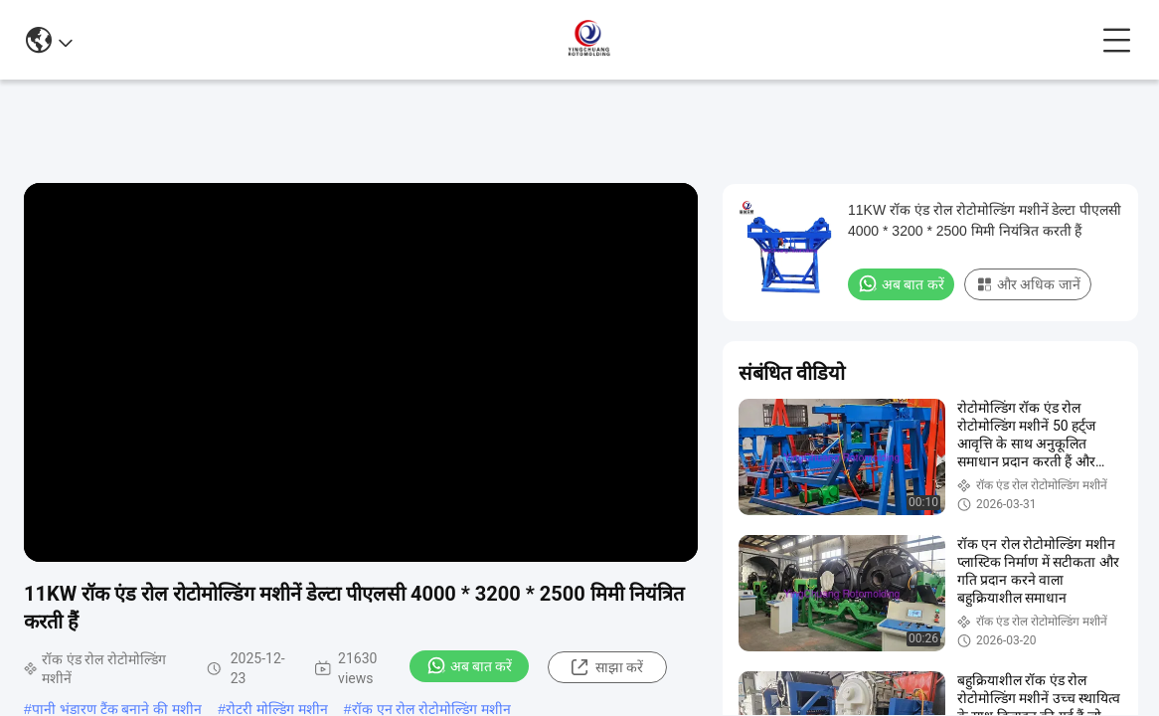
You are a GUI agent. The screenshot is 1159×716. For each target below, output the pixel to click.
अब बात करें (469, 665)
